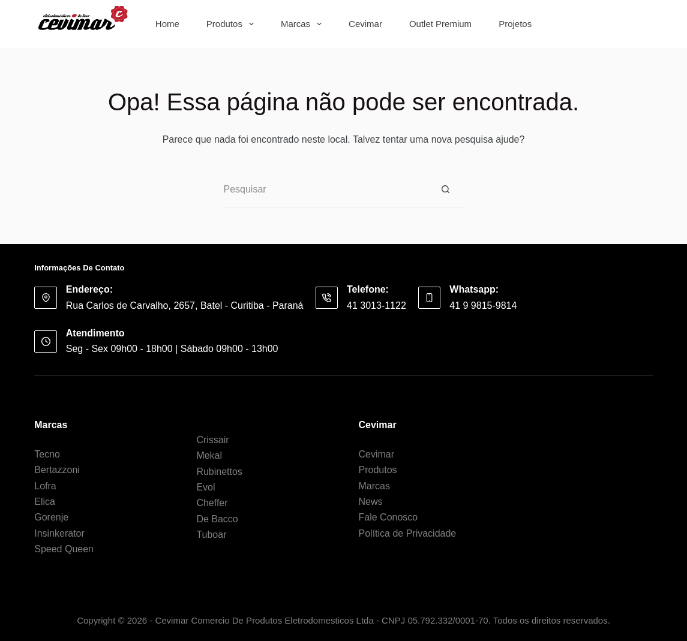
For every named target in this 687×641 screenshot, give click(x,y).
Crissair (212, 440)
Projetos (515, 24)
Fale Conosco (388, 517)
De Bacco (217, 519)
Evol (205, 487)
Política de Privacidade (408, 533)
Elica (44, 501)
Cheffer (211, 503)
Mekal (209, 455)
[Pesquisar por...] (587, 24)
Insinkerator (59, 533)
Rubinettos (219, 472)
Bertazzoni (57, 470)
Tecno (47, 454)
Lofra (45, 486)
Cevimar (365, 24)
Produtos (232, 24)
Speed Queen (64, 549)
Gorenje (51, 517)
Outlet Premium (440, 24)
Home (167, 24)
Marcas (303, 24)
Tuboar (211, 534)
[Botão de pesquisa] (635, 24)
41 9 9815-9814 (483, 305)
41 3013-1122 (376, 305)
